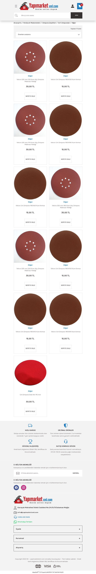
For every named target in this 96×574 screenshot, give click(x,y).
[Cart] (79, 6)
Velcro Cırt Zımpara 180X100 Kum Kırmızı (66, 269)
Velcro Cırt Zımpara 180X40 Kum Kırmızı (30, 332)
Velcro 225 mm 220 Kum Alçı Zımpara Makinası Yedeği (30, 269)
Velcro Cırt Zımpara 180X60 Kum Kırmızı (30, 205)
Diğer (74, 23)
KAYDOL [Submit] (76, 473)
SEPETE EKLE (30, 96)
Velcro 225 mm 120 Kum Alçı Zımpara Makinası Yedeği (30, 80)
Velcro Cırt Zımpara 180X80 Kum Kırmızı (65, 332)
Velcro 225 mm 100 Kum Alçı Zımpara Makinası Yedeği (30, 143)
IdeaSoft (35, 572)
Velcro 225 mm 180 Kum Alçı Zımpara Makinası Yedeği (65, 206)
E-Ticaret (43, 572)
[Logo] (38, 6)
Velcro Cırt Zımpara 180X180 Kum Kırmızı (66, 142)
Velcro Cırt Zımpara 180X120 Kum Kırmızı (66, 79)
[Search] (48, 15)
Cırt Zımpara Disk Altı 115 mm (30, 395)
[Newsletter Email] (48, 473)
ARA (76, 15)
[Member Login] (72, 6)
